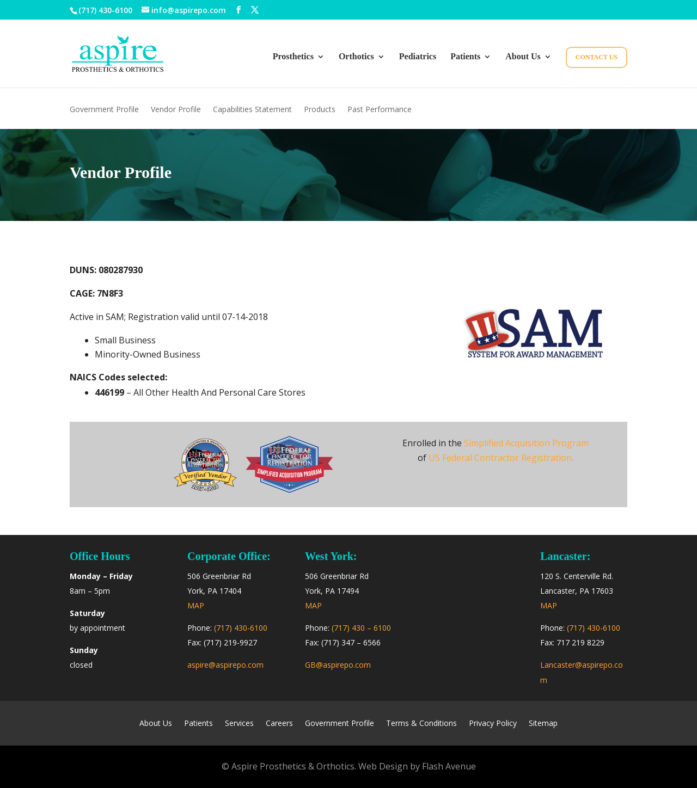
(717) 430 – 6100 (361, 628)
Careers (279, 723)
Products (319, 110)
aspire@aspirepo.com (225, 665)
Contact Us (596, 57)
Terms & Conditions (421, 723)
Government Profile (104, 110)
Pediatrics (417, 57)
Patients (465, 57)
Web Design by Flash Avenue (417, 766)
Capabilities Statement (252, 110)
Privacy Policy (493, 723)
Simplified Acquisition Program (526, 443)
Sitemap (543, 723)
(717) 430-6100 (105, 10)
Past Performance (379, 110)
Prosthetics (293, 57)
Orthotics (356, 57)
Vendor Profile (176, 110)
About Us (522, 57)
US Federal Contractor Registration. (501, 458)
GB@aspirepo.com (338, 665)
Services (239, 723)
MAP (195, 605)
